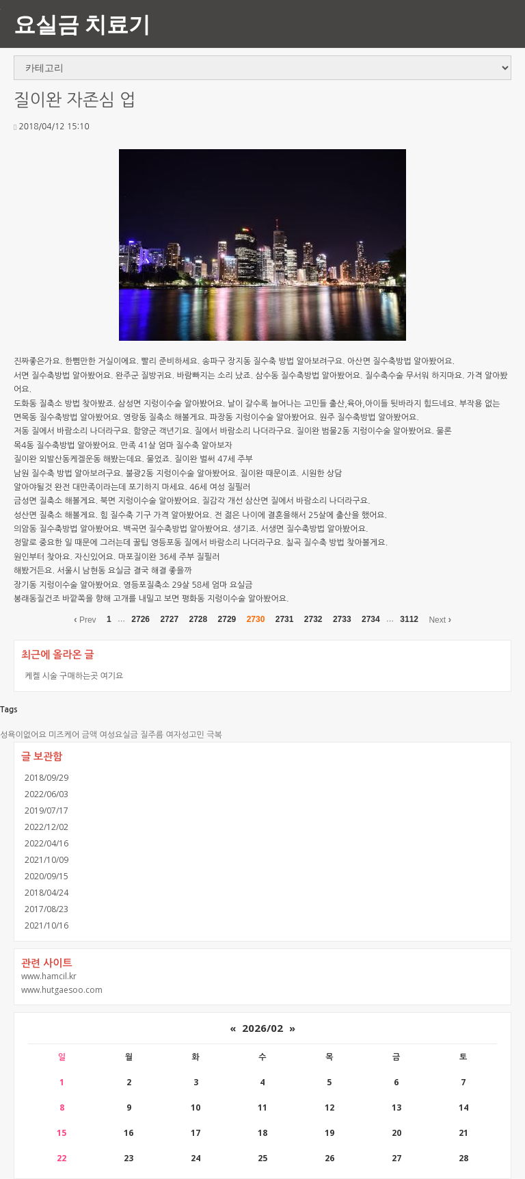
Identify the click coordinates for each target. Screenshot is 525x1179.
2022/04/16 (46, 843)
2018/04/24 (46, 892)
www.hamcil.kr (49, 976)
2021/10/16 (46, 925)
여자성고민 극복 (193, 735)
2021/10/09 (46, 860)
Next (440, 619)
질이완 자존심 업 (75, 100)
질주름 (151, 735)
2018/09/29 (46, 777)
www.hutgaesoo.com (62, 990)
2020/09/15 (46, 876)
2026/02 (262, 1028)
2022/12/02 (46, 827)
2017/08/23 (46, 909)
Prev (85, 619)
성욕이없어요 (23, 735)
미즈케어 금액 (73, 735)
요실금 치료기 (82, 23)
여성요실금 (118, 735)
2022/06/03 (46, 794)
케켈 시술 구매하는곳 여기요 (74, 676)
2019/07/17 (46, 810)
